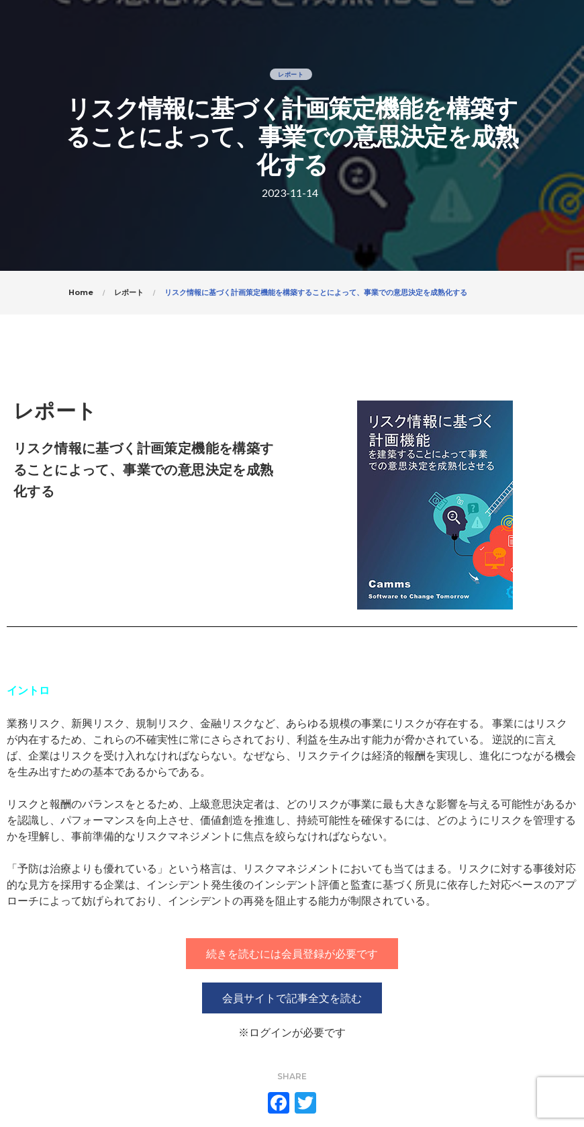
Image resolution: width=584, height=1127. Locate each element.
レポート (291, 74)
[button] (292, 953)
